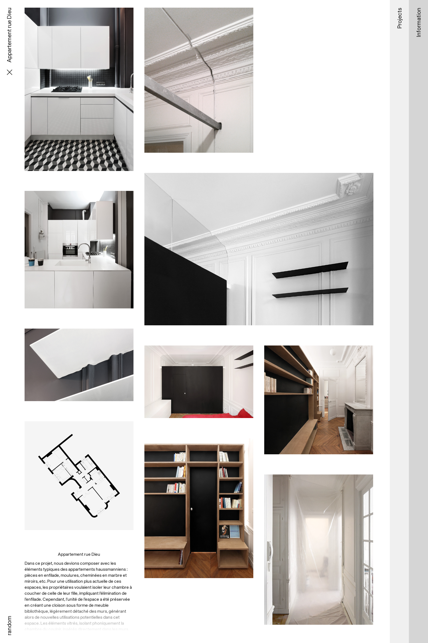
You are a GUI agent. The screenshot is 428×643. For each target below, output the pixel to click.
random (9, 625)
